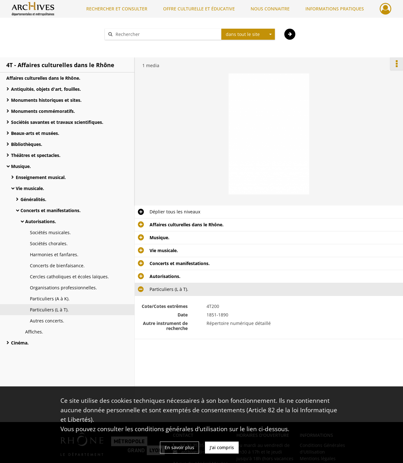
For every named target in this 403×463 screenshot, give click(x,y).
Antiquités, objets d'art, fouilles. (46, 89)
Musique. (21, 166)
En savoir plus (179, 447)
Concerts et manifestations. (50, 210)
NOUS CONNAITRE (270, 9)
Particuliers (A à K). (50, 299)
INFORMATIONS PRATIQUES (334, 9)
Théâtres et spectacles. (35, 155)
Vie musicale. (30, 188)
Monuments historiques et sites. (46, 100)
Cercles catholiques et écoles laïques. (69, 277)
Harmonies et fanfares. (54, 255)
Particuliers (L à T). (49, 310)
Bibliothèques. (26, 144)
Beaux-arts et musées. (35, 133)
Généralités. (33, 199)
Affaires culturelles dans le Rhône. (43, 78)
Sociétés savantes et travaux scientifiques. (57, 122)
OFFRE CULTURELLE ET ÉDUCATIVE (199, 9)
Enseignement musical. (41, 177)
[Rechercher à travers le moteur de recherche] (166, 34)
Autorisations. (40, 221)
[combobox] (248, 34)
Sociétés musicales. (50, 232)
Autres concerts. (47, 321)
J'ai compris (222, 447)
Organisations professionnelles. (63, 288)
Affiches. (34, 332)
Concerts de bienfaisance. (57, 266)
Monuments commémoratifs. (43, 111)
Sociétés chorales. (49, 243)
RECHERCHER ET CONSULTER (116, 9)
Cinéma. (20, 343)
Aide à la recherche (129, 45)
